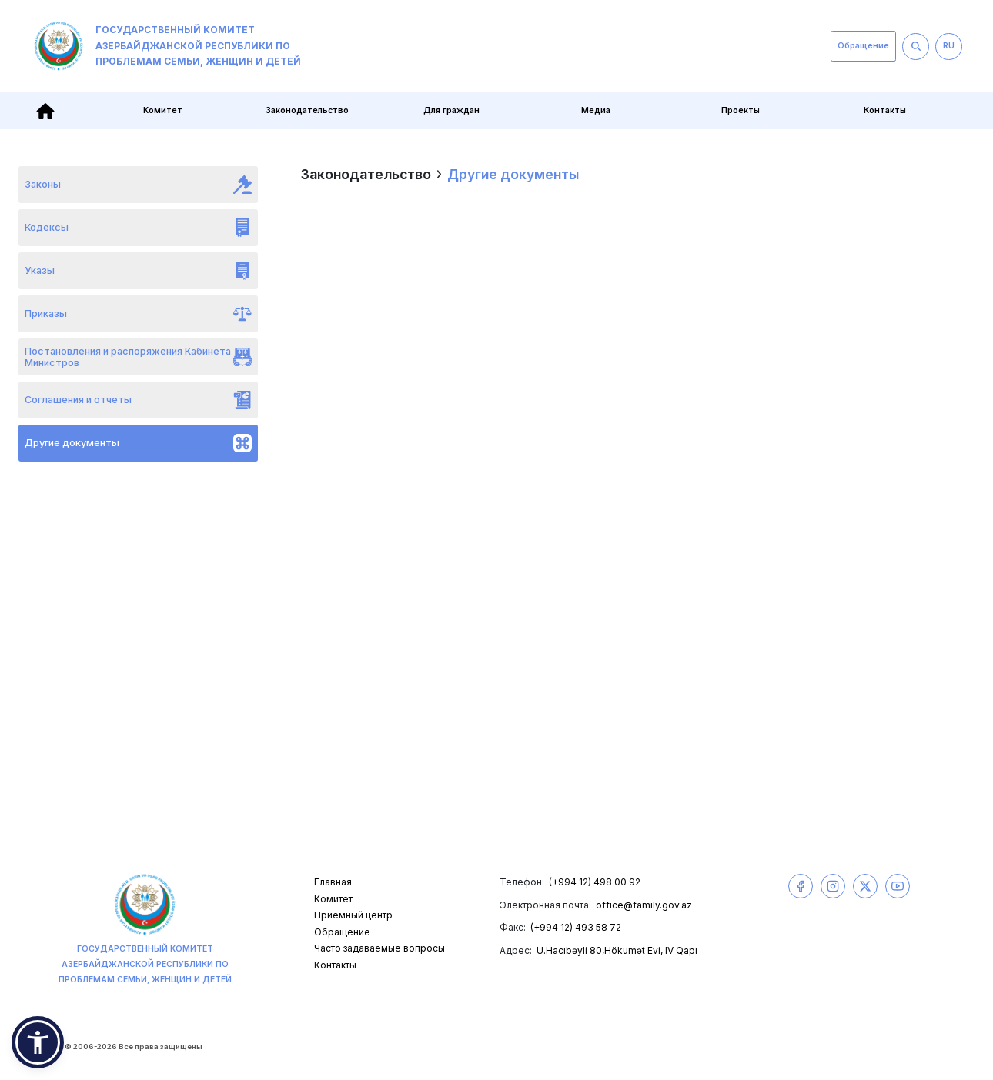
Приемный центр (353, 915)
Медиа (595, 110)
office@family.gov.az (644, 905)
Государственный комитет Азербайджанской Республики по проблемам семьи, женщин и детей (167, 46)
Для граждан (451, 110)
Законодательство (307, 110)
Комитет (162, 110)
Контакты (885, 110)
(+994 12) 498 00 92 (594, 882)
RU (949, 46)
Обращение (863, 46)
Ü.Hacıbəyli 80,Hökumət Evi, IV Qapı (617, 950)
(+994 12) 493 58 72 (575, 927)
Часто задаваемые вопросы (379, 948)
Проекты (740, 110)
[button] (37, 1042)
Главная (333, 882)
